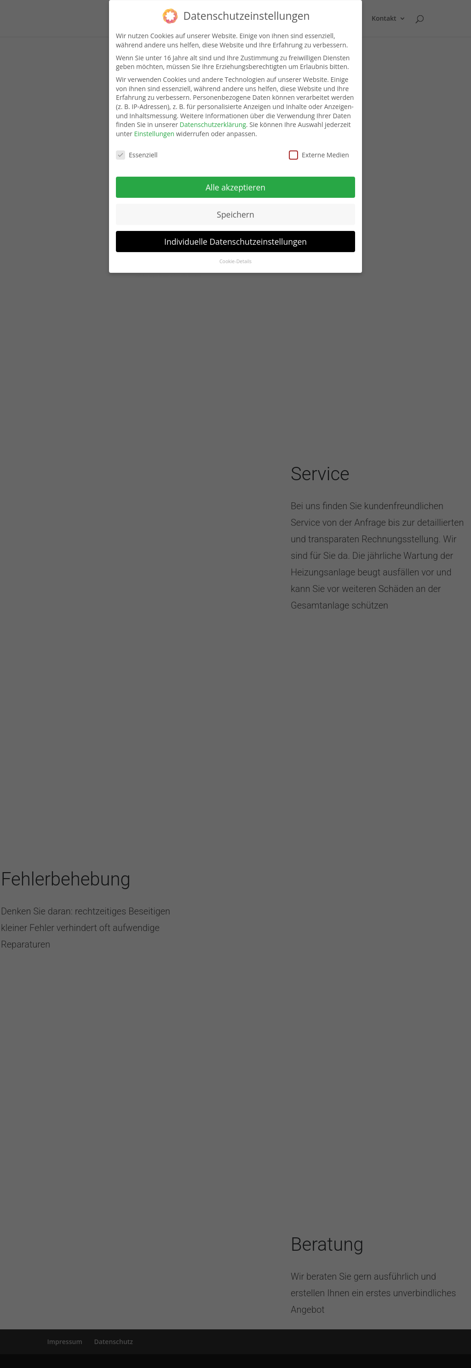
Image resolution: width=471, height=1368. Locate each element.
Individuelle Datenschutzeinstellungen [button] (235, 235)
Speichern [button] (235, 208)
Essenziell (137, 149)
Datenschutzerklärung (213, 119)
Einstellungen (154, 128)
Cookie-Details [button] (235, 256)
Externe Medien (319, 149)
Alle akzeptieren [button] (235, 181)
